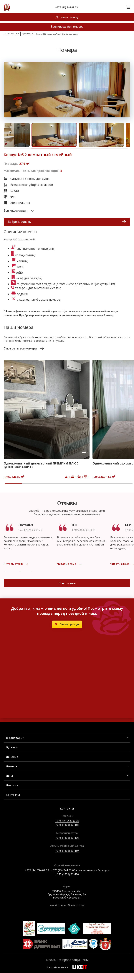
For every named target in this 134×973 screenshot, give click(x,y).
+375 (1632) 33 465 (67, 824)
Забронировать (67, 222)
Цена (9, 776)
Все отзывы (67, 583)
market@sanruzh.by (71, 905)
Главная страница (11, 34)
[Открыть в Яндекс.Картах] (67, 624)
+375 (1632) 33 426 (67, 874)
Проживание (27, 34)
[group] (47, 419)
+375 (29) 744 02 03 (63, 870)
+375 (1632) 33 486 (67, 837)
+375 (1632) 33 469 (67, 850)
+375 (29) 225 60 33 (67, 821)
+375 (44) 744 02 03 (37, 870)
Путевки (12, 747)
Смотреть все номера (24, 348)
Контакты (13, 794)
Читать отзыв (16, 564)
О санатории (15, 738)
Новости (12, 785)
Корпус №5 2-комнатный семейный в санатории (57, 34)
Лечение (12, 757)
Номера (11, 766)
